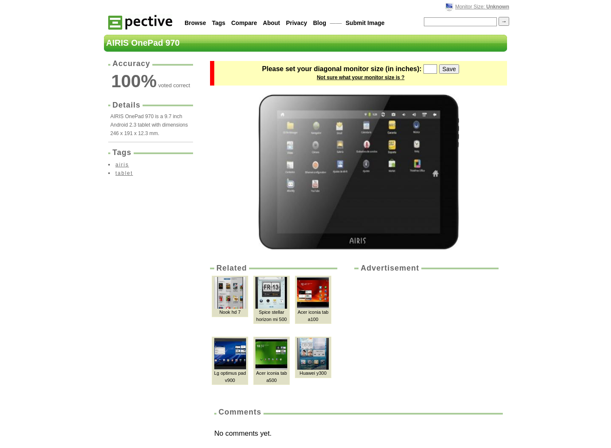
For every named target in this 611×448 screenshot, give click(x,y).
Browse (195, 22)
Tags (218, 22)
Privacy (296, 22)
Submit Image (365, 22)
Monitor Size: (482, 7)
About (271, 22)
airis (122, 165)
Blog (319, 22)
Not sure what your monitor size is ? (361, 77)
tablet (124, 173)
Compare (244, 22)
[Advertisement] (425, 337)
